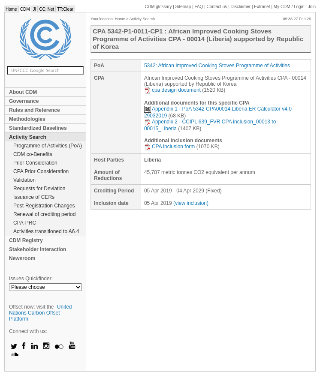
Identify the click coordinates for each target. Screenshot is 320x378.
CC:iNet (46, 9)
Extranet (262, 6)
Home (11, 9)
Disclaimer (241, 6)
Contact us (217, 6)
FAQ (198, 6)
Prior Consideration (35, 163)
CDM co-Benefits (32, 154)
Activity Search (27, 137)
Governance (24, 101)
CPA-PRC (24, 223)
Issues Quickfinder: (31, 279)
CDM (25, 9)
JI (34, 9)
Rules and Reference (34, 110)
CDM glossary (158, 6)
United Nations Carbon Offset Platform (40, 313)
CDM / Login (289, 6)
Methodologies (27, 119)
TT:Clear (65, 9)
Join (312, 6)
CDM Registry (26, 240)
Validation (24, 180)
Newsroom (22, 258)
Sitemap (183, 6)
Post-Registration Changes (44, 206)
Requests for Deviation (39, 189)
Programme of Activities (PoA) (47, 146)
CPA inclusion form (169, 147)
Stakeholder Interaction (37, 249)
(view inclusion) (190, 203)
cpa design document (172, 90)
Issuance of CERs (33, 197)
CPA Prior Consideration (41, 171)
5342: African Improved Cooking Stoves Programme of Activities (217, 66)
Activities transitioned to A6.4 (46, 231)
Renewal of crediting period (44, 214)
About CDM (23, 92)
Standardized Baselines (38, 128)
